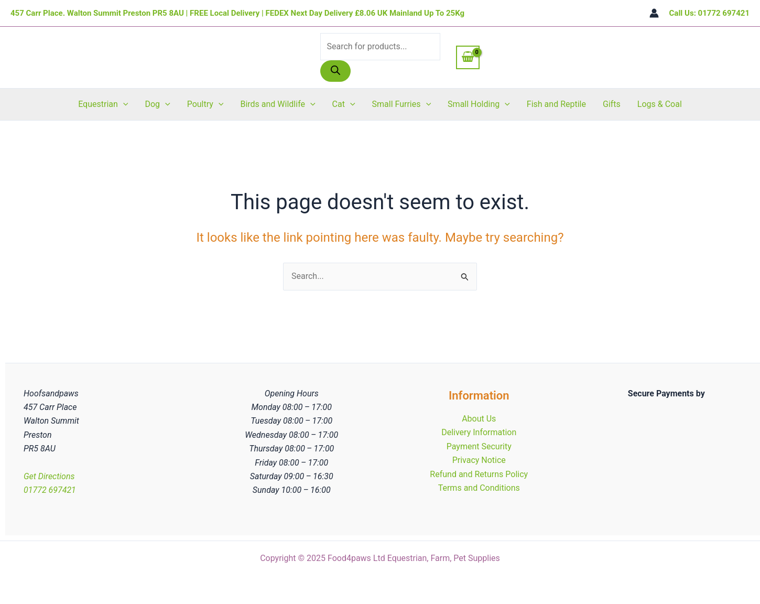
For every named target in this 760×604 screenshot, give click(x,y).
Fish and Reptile (556, 104)
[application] (123, 104)
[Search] (335, 71)
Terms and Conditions (479, 488)
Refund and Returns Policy (479, 474)
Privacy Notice (479, 460)
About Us (479, 419)
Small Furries (401, 104)
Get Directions (49, 476)
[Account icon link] (654, 13)
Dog (157, 104)
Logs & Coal (659, 104)
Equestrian (103, 104)
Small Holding (479, 104)
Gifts (612, 104)
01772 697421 (50, 490)
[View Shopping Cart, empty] (468, 57)
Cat (343, 104)
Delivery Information (478, 432)
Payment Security (479, 446)
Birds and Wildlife (277, 104)
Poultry (205, 104)
